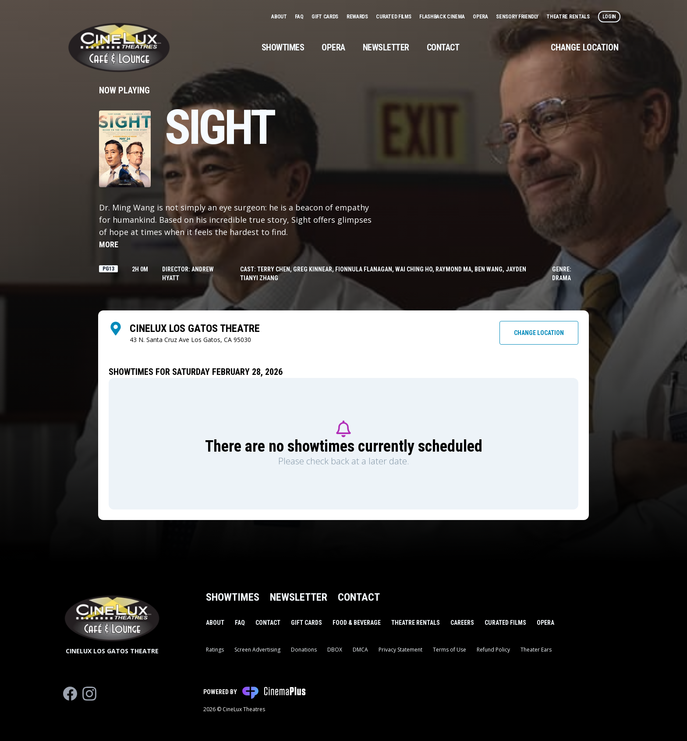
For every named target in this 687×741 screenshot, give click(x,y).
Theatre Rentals (568, 17)
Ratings (215, 649)
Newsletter (386, 47)
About (279, 17)
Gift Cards (326, 17)
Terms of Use (449, 649)
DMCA (360, 649)
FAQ (300, 17)
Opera (481, 17)
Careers (462, 622)
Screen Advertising (257, 649)
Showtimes (283, 47)
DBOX (334, 649)
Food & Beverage (357, 622)
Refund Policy (493, 649)
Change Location (585, 47)
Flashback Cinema (442, 17)
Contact (443, 47)
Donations (304, 649)
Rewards (358, 17)
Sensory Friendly (517, 17)
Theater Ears (536, 649)
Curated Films (394, 17)
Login (609, 17)
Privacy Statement (400, 649)
